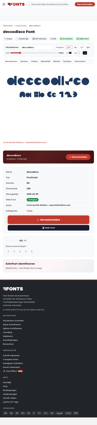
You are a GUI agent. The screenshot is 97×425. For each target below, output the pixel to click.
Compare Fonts (10, 359)
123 (81, 47)
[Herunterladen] (60, 4)
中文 (45, 413)
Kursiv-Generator (11, 367)
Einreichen (8, 344)
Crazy (29, 211)
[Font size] (34, 53)
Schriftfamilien (10, 340)
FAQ (5, 386)
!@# (88, 47)
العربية (59, 413)
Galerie (34, 61)
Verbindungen (10, 394)
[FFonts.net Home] (16, 4)
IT (34, 413)
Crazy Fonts (21, 25)
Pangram (60, 47)
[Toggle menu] (4, 4)
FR (29, 413)
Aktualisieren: (12, 47)
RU (52, 413)
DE (11, 413)
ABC (69, 47)
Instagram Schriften (13, 363)
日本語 (68, 413)
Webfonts (8, 336)
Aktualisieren (11, 61)
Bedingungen (9, 390)
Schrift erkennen (11, 355)
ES (17, 413)
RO (22, 413)
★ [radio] (8, 251)
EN (5, 413)
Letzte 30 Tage (10, 402)
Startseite (8, 25)
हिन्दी (76, 413)
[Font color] (70, 52)
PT (39, 413)
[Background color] (78, 52)
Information (80, 61)
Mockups (67, 61)
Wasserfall (45, 61)
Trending (7, 332)
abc (75, 47)
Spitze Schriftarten (12, 328)
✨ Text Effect (13, 371)
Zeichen (24, 61)
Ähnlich (56, 61)
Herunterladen (78, 157)
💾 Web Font (48, 228)
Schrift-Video (9, 398)
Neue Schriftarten (12, 324)
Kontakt (7, 382)
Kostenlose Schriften (13, 320)
